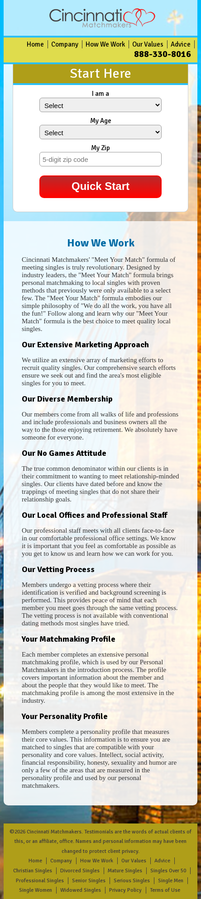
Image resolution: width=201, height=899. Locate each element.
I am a (100, 94)
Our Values (147, 44)
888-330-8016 (162, 54)
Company (64, 44)
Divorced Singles (80, 870)
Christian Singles (32, 870)
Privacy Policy (125, 890)
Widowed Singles (80, 890)
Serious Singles (132, 880)
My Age (100, 121)
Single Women (35, 890)
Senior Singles (88, 880)
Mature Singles (125, 870)
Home (35, 44)
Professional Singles (40, 880)
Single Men (170, 880)
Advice (181, 44)
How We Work (105, 44)
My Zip (100, 148)
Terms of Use (165, 890)
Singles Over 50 (168, 870)
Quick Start (100, 186)
